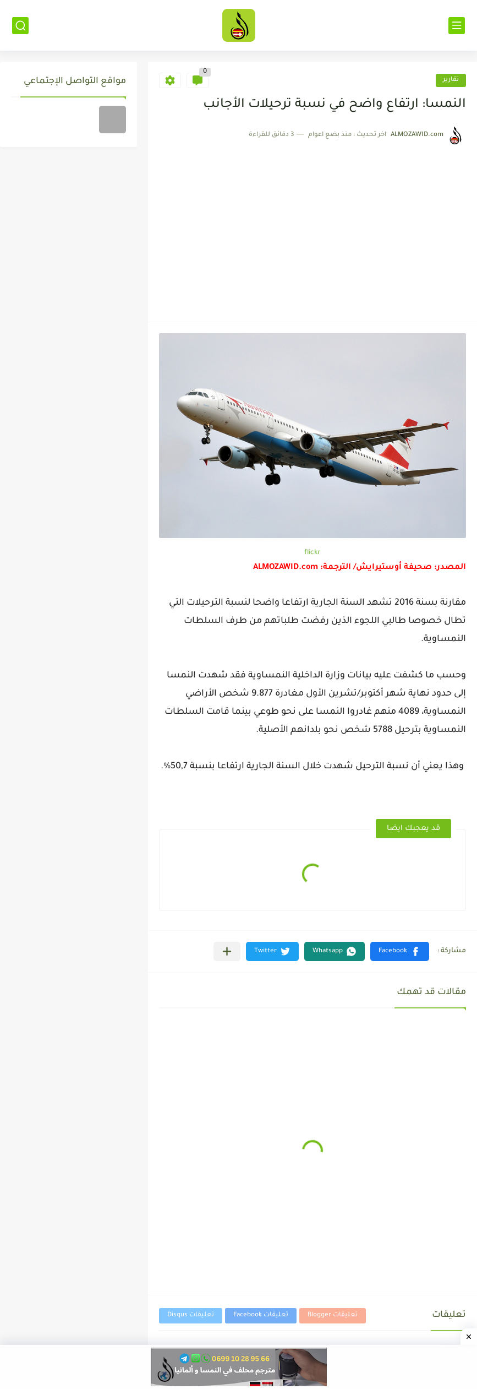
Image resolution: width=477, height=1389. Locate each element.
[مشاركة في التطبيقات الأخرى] (226, 951)
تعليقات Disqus (190, 1315)
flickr (312, 553)
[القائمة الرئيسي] (456, 25)
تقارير (451, 80)
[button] (399, 951)
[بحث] (20, 25)
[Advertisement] (312, 228)
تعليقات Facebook (260, 1315)
